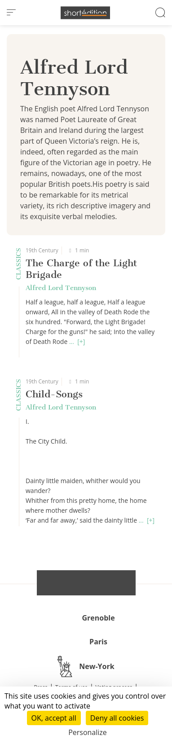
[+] (81, 341)
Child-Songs (54, 394)
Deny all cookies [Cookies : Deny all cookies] (117, 718)
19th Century (42, 250)
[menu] (11, 12)
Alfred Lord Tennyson (61, 288)
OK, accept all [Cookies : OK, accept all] (53, 718)
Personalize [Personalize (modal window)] (87, 732)
